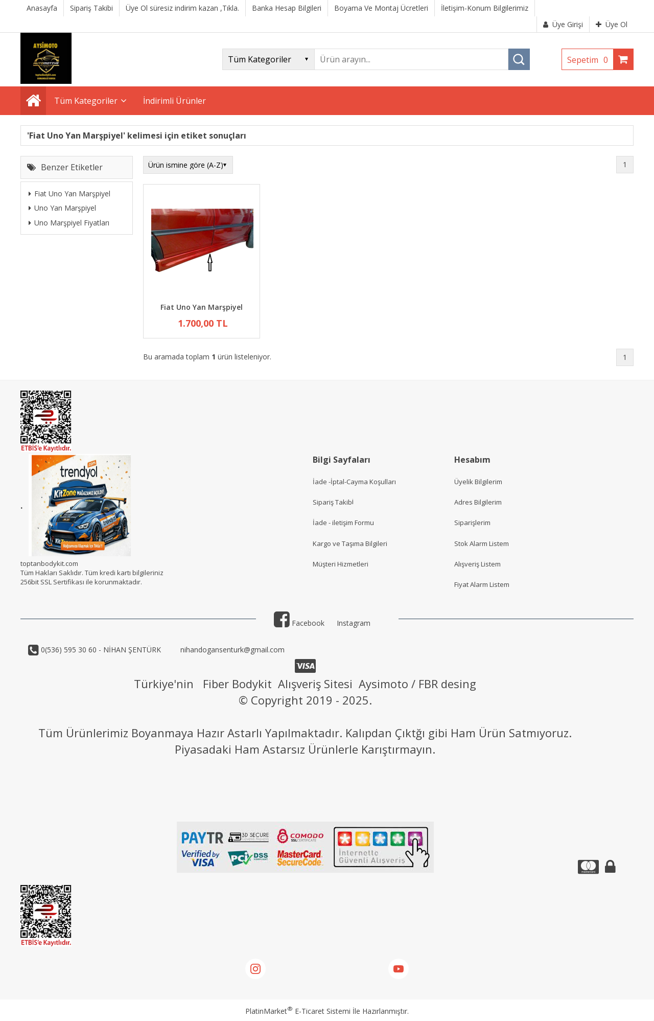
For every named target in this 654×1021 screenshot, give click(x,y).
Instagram (353, 623)
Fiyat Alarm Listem (481, 584)
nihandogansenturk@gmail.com (231, 649)
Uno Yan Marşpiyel (62, 208)
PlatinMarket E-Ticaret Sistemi (298, 1011)
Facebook (299, 623)
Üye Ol (611, 24)
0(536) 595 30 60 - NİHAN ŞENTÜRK (100, 649)
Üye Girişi (563, 24)
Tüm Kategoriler (86, 100)
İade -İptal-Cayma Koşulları (354, 481)
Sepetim (590, 59)
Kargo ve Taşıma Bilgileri (350, 543)
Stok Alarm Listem (481, 543)
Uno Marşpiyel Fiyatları (69, 223)
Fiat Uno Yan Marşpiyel (69, 193)
